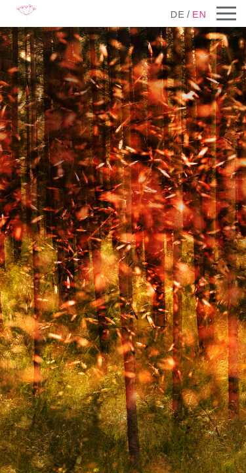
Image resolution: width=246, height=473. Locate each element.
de (178, 14)
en (199, 14)
